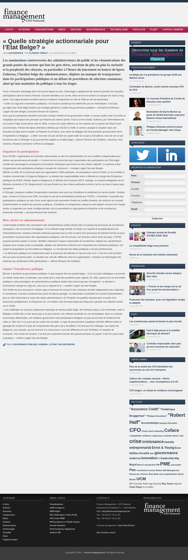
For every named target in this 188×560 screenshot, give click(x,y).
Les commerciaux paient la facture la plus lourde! (155, 321)
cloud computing (156, 431)
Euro (178, 447)
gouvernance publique (24, 344)
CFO (135, 430)
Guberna (43, 344)
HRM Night (55, 511)
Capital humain (10, 539)
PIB (158, 465)
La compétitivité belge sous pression (149, 245)
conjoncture (157, 436)
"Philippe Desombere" (156, 416)
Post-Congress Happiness (62, 529)
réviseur (144, 474)
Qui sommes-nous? (106, 532)
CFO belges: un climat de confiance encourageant (155, 390)
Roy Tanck (167, 483)
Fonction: (135, 195)
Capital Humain (172, 29)
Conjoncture (44, 29)
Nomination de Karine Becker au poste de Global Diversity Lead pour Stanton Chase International (165, 115)
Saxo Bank (154, 474)
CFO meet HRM (57, 518)
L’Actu (9, 29)
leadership (167, 458)
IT (159, 458)
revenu (152, 470)
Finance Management (94, 552)
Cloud (144, 431)
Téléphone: (136, 202)
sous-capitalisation (168, 474)
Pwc (132, 470)
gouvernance (166, 453)
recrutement (142, 470)
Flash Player (136, 487)
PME (165, 463)
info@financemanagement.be (115, 511)
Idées (62, 29)
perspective (150, 465)
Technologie (119, 29)
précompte (176, 465)
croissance (153, 441)
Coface (171, 430)
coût (181, 436)
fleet (152, 453)
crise (135, 441)
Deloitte (169, 442)
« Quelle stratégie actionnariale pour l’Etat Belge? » (56, 44)
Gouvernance (95, 29)
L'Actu (6, 504)
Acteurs (24, 29)
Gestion (75, 29)
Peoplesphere (56, 504)
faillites (134, 453)
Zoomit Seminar (57, 525)
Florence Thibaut (38, 53)
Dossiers (7, 511)
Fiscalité (139, 29)
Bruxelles (172, 423)
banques (164, 423)
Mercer (140, 465)
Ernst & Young (163, 447)
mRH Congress (57, 508)
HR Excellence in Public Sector (65, 522)
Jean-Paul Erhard (126, 525)
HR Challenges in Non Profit (63, 515)
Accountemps (150, 422)
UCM (141, 478)
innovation (149, 458)
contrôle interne (171, 436)
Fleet (154, 29)
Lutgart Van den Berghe (62, 344)
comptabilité (135, 436)
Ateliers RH (55, 532)
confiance (146, 436)
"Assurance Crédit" (144, 409)
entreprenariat (140, 447)
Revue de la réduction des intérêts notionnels (153, 254)
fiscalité (144, 453)
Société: (135, 189)
